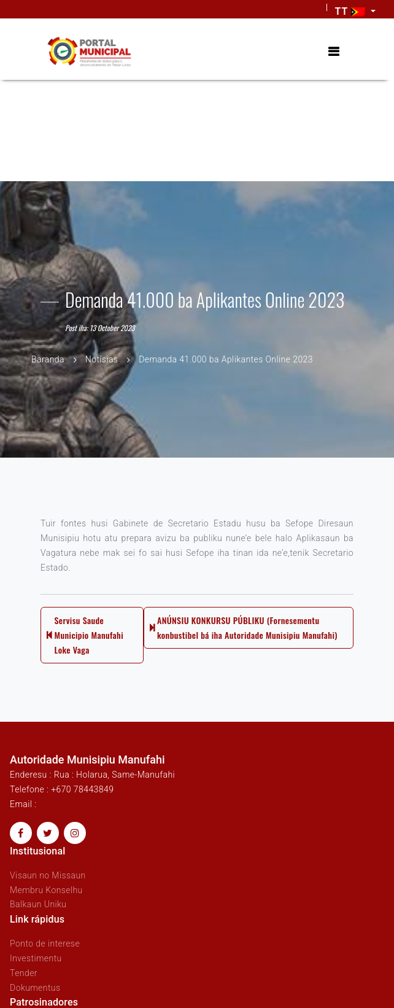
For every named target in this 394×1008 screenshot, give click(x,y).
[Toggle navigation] (333, 52)
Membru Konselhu (46, 890)
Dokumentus (35, 988)
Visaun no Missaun (48, 875)
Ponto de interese (45, 943)
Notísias (101, 359)
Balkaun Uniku (38, 904)
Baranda (47, 359)
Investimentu (36, 958)
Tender (23, 973)
